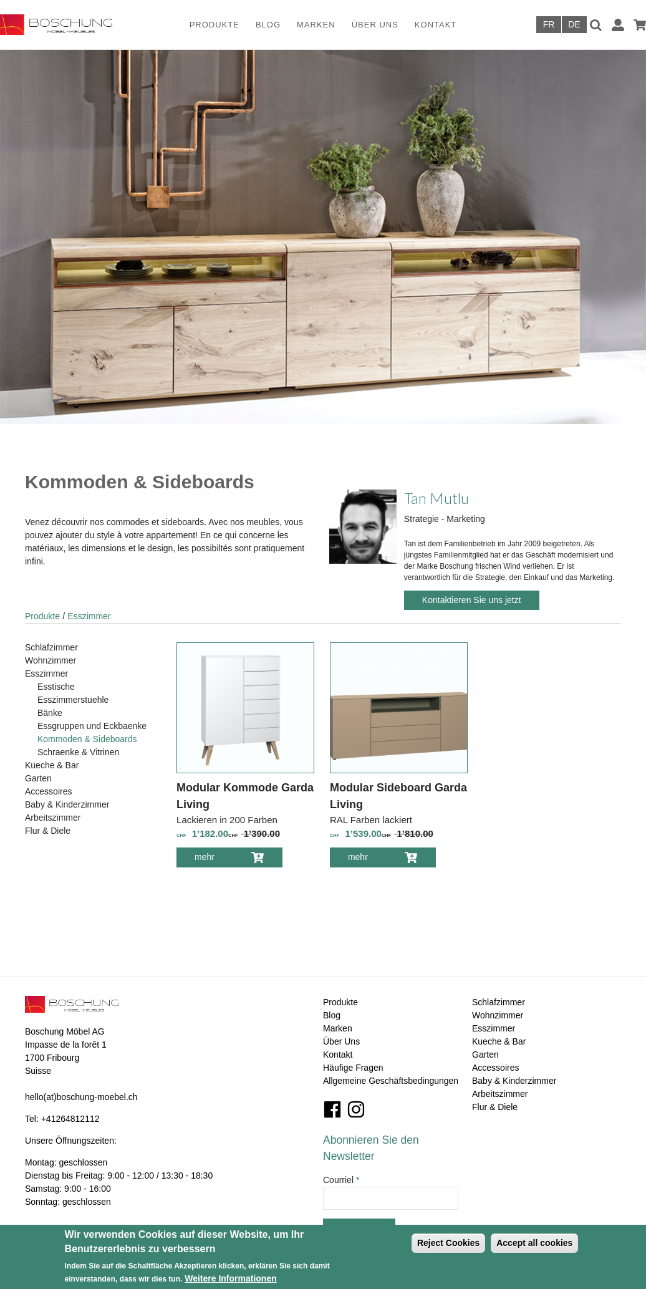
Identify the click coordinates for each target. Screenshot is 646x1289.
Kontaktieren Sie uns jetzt (471, 600)
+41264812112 (70, 1119)
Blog (268, 24)
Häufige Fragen (353, 1068)
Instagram (356, 1109)
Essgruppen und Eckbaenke (92, 726)
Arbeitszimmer (52, 818)
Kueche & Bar (52, 765)
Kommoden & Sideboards (87, 739)
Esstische (56, 687)
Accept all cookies (534, 1243)
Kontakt (435, 24)
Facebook (332, 1109)
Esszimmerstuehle (72, 700)
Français (548, 24)
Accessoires (48, 791)
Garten (38, 778)
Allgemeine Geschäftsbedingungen (390, 1081)
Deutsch (574, 24)
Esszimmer (88, 616)
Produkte (214, 24)
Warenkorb (640, 25)
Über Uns (375, 24)
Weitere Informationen (231, 1278)
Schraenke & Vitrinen (78, 752)
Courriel (341, 1180)
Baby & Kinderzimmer (67, 804)
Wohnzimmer (50, 660)
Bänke (49, 713)
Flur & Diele (47, 831)
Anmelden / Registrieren (618, 25)
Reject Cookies (448, 1243)
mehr (214, 859)
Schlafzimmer (51, 647)
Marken (316, 24)
